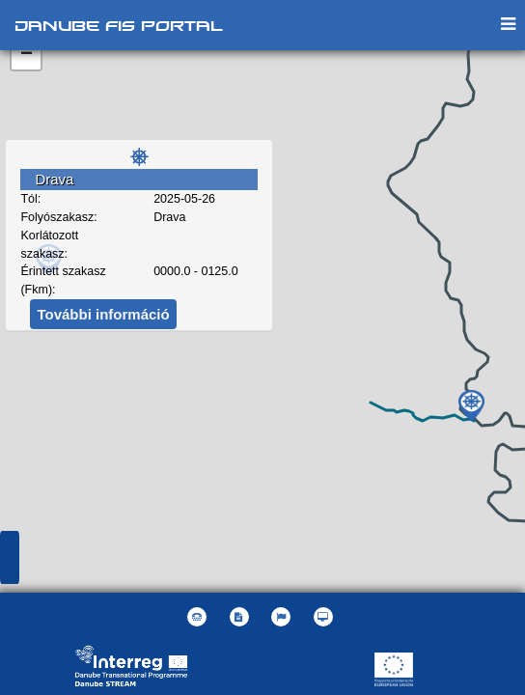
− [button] (26, 55)
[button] (283, 617)
